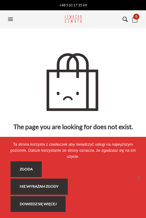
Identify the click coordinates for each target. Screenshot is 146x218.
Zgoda (26, 169)
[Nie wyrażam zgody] (138, 177)
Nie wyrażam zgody (39, 186)
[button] (11, 19)
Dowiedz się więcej (38, 204)
